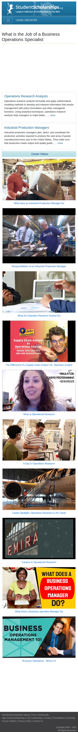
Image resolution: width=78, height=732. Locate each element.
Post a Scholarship (40, 715)
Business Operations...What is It (39, 661)
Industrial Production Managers (26, 127)
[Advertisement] (39, 687)
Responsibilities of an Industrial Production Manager (39, 266)
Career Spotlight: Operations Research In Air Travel (39, 513)
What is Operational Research (39, 414)
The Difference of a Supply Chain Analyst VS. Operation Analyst (39, 365)
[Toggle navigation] (8, 20)
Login (19, 20)
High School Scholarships (13, 718)
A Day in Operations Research (39, 463)
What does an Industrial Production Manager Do (39, 203)
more (52, 115)
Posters (48, 718)
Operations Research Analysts (26, 96)
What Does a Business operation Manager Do (39, 611)
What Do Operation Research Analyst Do (39, 315)
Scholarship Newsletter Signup (16, 715)
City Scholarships (35, 718)
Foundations (58, 718)
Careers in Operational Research (39, 562)
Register (31, 20)
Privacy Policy (24, 721)
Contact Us (38, 721)
